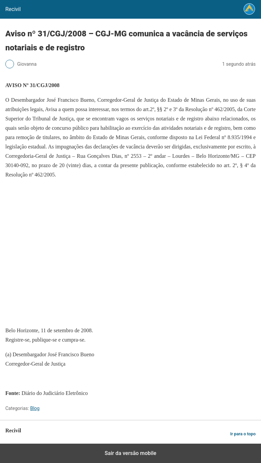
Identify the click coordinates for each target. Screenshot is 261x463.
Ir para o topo (243, 433)
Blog (34, 408)
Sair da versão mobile (131, 453)
